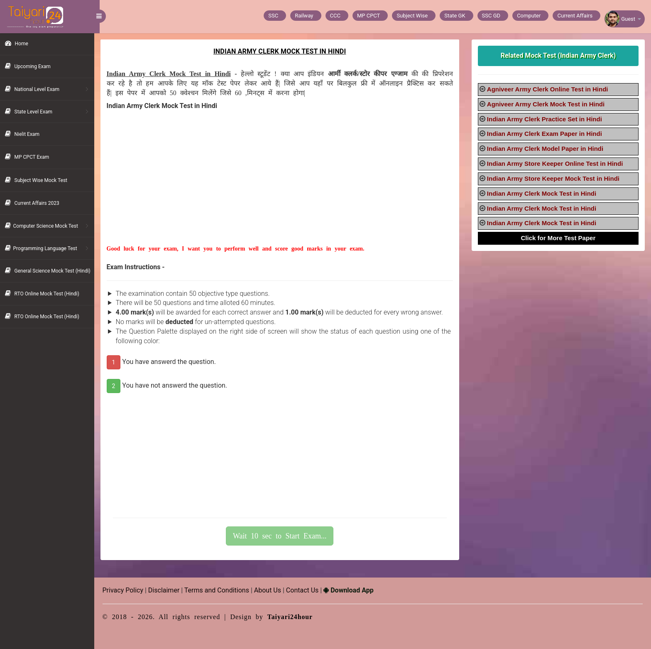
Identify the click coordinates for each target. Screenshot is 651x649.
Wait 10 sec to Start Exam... (283, 536)
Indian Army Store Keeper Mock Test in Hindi (555, 178)
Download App (354, 590)
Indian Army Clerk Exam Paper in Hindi (546, 133)
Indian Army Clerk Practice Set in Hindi (546, 119)
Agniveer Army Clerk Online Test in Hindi (549, 89)
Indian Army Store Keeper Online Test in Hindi (557, 163)
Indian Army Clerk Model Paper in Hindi (547, 148)
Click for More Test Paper (559, 237)
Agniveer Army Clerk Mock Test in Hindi (547, 104)
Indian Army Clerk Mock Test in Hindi (543, 193)
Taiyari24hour (296, 616)
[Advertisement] (283, 186)
